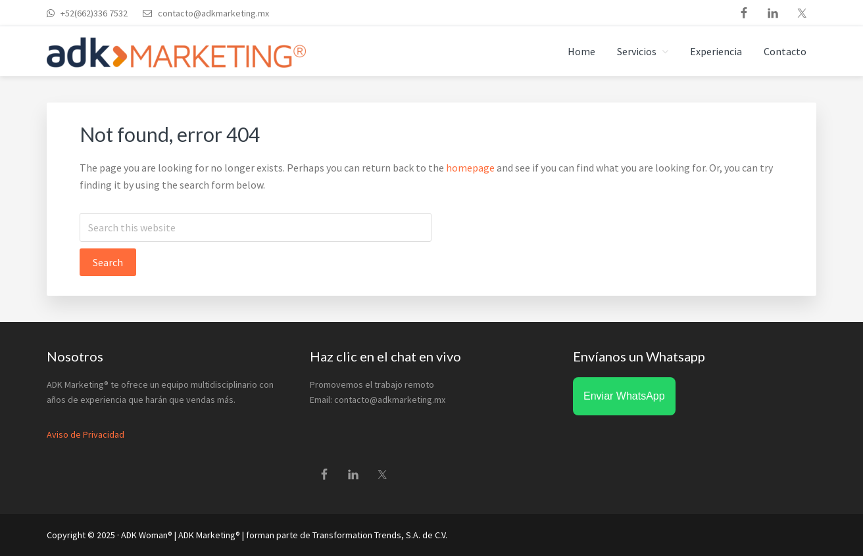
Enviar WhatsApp (624, 396)
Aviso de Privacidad (85, 434)
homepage (470, 167)
